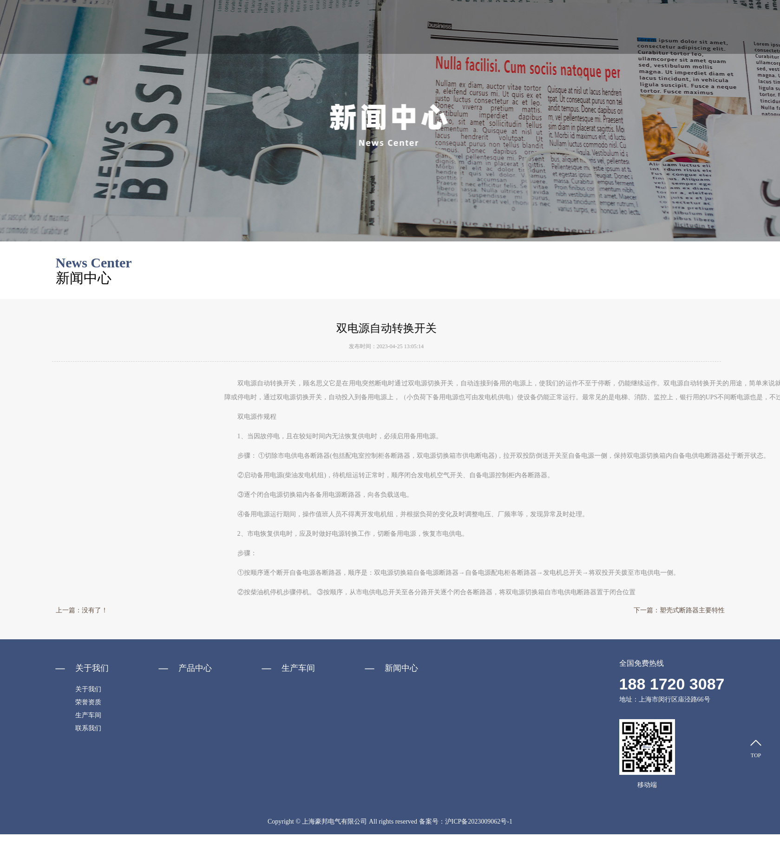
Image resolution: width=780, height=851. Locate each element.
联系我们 (695, 27)
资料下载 (597, 27)
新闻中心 (498, 27)
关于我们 (400, 27)
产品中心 (450, 27)
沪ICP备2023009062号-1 (478, 821)
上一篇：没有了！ (82, 610)
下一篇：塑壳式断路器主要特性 (679, 610)
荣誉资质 (548, 27)
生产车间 (646, 27)
